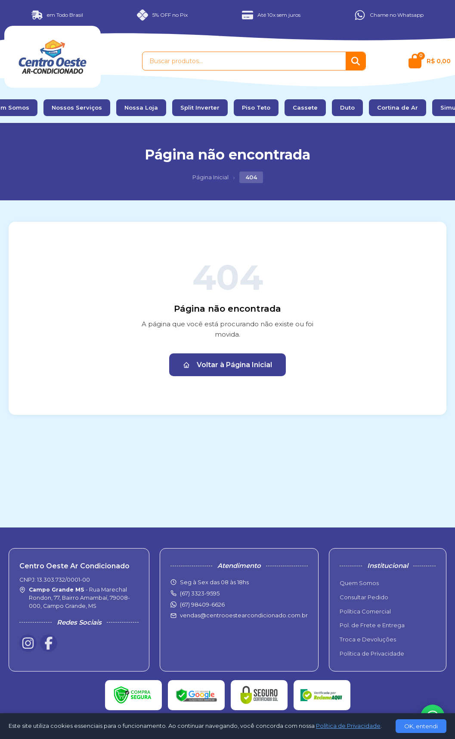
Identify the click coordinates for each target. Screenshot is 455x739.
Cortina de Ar (397, 107)
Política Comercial (365, 611)
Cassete (305, 107)
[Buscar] (355, 61)
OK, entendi (421, 726)
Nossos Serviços (77, 107)
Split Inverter (200, 107)
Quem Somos (359, 583)
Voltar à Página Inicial (227, 365)
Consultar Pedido (364, 597)
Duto (347, 107)
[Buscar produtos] (244, 61)
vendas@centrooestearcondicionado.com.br (244, 615)
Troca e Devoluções (368, 639)
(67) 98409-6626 (202, 604)
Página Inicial (210, 177)
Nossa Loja (141, 107)
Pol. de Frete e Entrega (372, 625)
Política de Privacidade (372, 653)
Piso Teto (256, 107)
